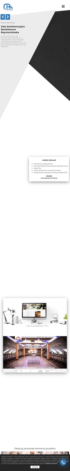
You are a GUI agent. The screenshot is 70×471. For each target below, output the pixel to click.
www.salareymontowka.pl (49, 178)
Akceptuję (35, 467)
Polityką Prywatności (51, 463)
